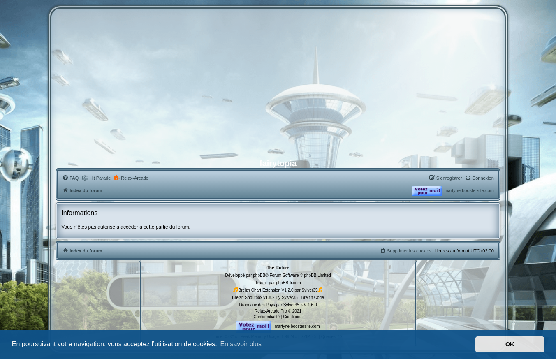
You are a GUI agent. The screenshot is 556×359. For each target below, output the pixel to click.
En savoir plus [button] (241, 343)
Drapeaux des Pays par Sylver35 (269, 305)
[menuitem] (70, 178)
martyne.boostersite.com (468, 190)
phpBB (259, 275)
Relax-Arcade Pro (271, 311)
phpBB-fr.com (288, 282)
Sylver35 (310, 290)
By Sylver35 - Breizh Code (300, 297)
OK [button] (509, 344)
